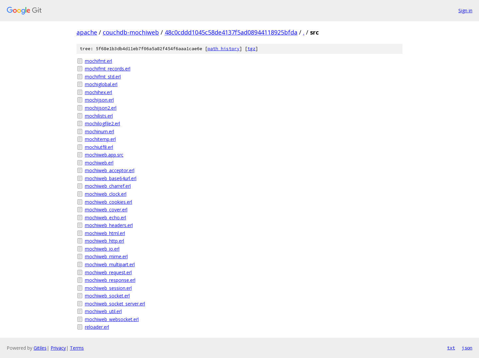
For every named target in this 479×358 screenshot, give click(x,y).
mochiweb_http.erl (104, 241)
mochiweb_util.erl (103, 311)
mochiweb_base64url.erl (110, 178)
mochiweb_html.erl (105, 233)
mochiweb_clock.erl (105, 194)
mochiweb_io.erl (102, 249)
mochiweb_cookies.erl (108, 202)
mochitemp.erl (100, 139)
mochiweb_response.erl (110, 280)
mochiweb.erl (99, 163)
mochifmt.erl (98, 61)
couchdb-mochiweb (131, 32)
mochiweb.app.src (104, 155)
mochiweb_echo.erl (105, 217)
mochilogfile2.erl (102, 123)
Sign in (465, 10)
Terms (77, 348)
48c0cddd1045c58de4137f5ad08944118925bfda (231, 32)
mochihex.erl (98, 92)
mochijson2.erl (100, 108)
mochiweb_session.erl (108, 288)
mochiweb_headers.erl (109, 225)
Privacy (58, 348)
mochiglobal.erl (101, 84)
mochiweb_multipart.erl (110, 264)
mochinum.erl (99, 131)
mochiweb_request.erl (108, 272)
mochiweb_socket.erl (107, 296)
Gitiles (40, 348)
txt (451, 348)
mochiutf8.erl (99, 147)
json (467, 348)
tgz (251, 49)
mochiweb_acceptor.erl (109, 170)
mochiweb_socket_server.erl (115, 303)
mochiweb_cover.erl (106, 209)
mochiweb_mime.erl (106, 256)
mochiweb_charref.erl (108, 186)
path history (224, 49)
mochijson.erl (99, 100)
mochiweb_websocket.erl (112, 319)
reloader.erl (97, 327)
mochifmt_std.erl (103, 76)
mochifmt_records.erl (107, 68)
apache (87, 32)
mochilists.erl (99, 116)
